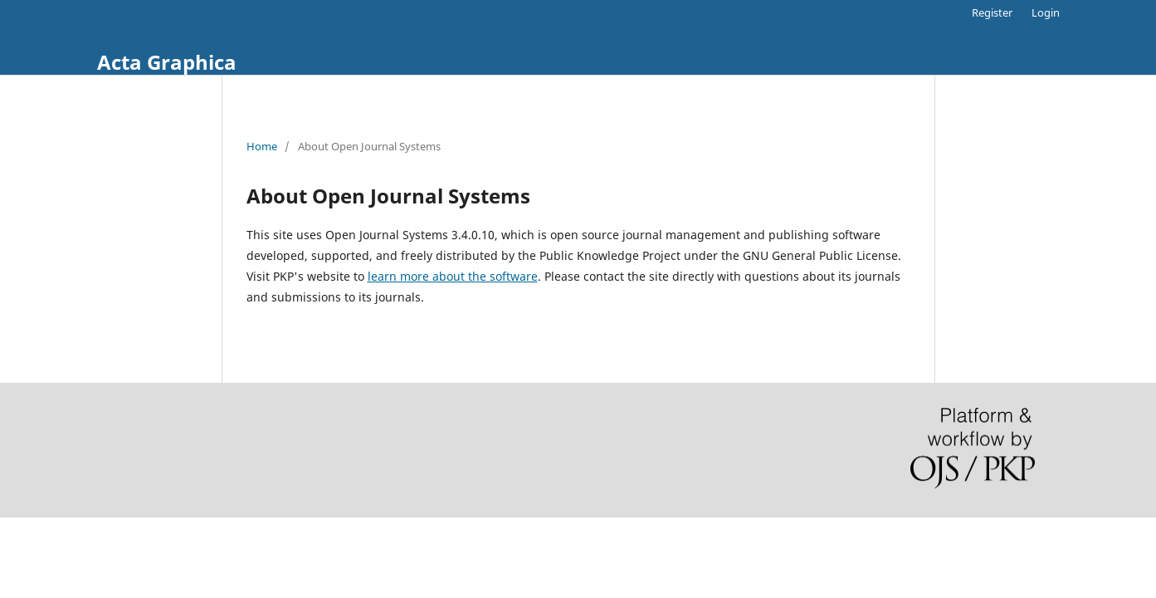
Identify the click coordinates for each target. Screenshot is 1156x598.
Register (992, 12)
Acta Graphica (167, 62)
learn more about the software (453, 276)
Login (1046, 12)
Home (261, 146)
